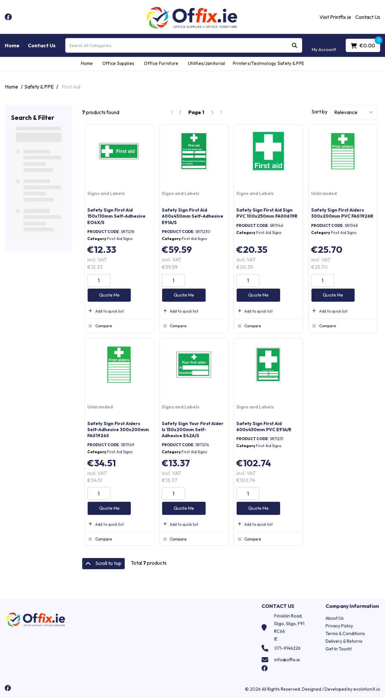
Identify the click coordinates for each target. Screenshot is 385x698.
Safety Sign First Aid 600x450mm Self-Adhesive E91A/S (192, 216)
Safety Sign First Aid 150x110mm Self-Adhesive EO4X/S (116, 216)
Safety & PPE (291, 63)
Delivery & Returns (344, 641)
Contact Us (367, 17)
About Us (335, 618)
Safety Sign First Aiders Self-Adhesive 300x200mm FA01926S (118, 429)
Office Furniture (161, 63)
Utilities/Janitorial (206, 63)
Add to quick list (105, 311)
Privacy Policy (339, 626)
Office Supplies (118, 63)
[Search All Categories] (183, 45)
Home (12, 45)
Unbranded (324, 193)
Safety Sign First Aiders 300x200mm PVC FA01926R (342, 213)
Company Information (352, 606)
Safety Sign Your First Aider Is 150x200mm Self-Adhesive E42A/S (193, 429)
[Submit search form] (294, 46)
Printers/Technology (253, 63)
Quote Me (109, 295)
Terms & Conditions (345, 633)
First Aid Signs (120, 238)
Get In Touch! (339, 649)
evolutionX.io (366, 689)
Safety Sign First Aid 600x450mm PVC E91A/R (263, 426)
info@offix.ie (287, 660)
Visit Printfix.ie (335, 17)
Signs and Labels (106, 193)
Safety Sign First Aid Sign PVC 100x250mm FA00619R (266, 213)
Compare (99, 326)
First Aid (71, 86)
